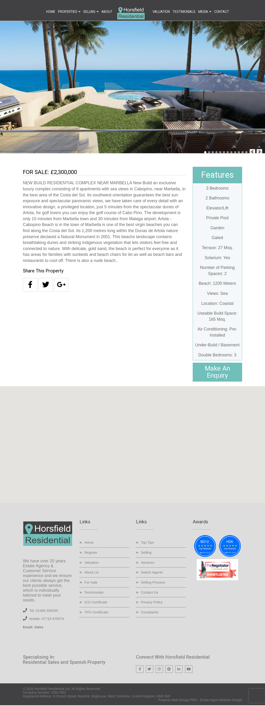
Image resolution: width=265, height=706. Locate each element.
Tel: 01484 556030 (43, 611)
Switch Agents (152, 573)
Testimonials (184, 12)
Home (50, 12)
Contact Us (149, 593)
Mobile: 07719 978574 (46, 619)
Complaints (149, 613)
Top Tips (147, 543)
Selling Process (153, 583)
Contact (221, 12)
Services (147, 563)
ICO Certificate (95, 603)
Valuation (161, 12)
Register (91, 553)
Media (203, 12)
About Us (91, 573)
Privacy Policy (152, 603)
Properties (67, 12)
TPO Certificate (96, 613)
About (106, 12)
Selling (89, 12)
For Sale (91, 583)
